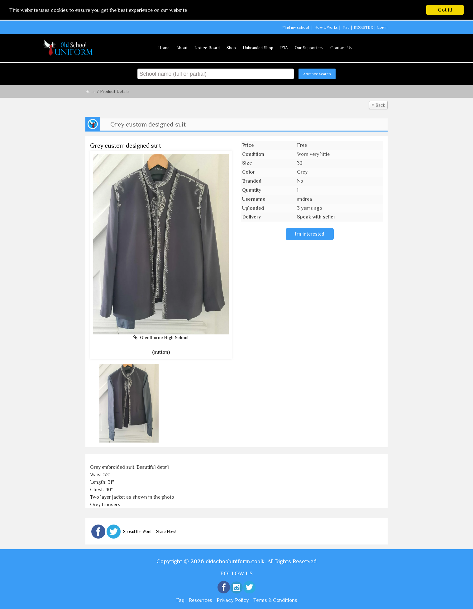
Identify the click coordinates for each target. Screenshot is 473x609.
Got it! (445, 10)
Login (382, 27)
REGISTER (363, 27)
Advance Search (317, 74)
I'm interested (309, 234)
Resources (200, 600)
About (182, 47)
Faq (346, 27)
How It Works (326, 27)
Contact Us (341, 47)
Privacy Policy (233, 600)
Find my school (295, 27)
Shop (231, 47)
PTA (284, 47)
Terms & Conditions (275, 600)
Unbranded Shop (258, 47)
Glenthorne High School (161, 337)
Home (164, 47)
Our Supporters (309, 47)
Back (378, 105)
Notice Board (207, 47)
